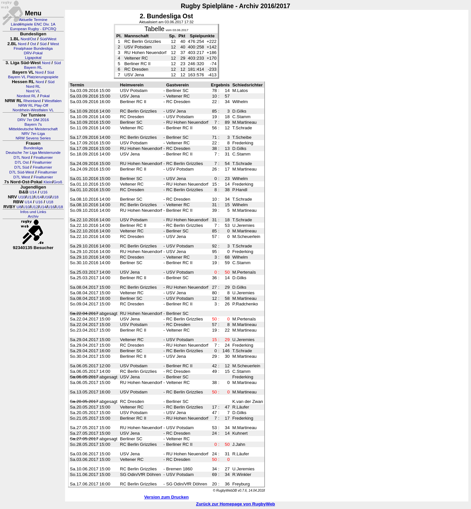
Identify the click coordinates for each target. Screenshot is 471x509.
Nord (22, 44)
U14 (33, 192)
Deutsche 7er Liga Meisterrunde (33, 152)
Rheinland (32, 101)
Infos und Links (33, 211)
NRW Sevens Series (33, 138)
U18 (55, 197)
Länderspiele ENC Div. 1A (33, 24)
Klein (48, 182)
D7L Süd (21, 167)
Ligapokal (33, 57)
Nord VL (33, 91)
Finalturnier (43, 157)
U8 (19, 207)
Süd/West (48, 39)
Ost (33, 44)
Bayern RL (33, 67)
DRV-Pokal (33, 53)
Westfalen (52, 101)
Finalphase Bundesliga (33, 48)
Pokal (45, 96)
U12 (30, 197)
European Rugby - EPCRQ (33, 29)
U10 (22, 197)
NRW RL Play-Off (33, 105)
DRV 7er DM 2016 (33, 120)
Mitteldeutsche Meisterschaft (33, 129)
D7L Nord (21, 157)
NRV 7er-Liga (33, 133)
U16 (43, 192)
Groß (57, 182)
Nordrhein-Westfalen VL (33, 110)
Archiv (33, 216)
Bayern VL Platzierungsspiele (33, 77)
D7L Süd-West (21, 172)
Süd (43, 44)
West (54, 44)
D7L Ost (22, 162)
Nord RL (33, 86)
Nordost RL (26, 96)
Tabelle (155, 29)
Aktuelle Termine (33, 19)
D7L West (21, 177)
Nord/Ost (28, 39)
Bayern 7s (33, 124)
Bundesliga (33, 148)
